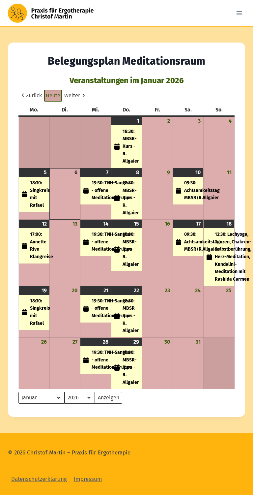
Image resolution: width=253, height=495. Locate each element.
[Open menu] (239, 13)
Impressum (88, 479)
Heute (53, 95)
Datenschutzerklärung (39, 479)
